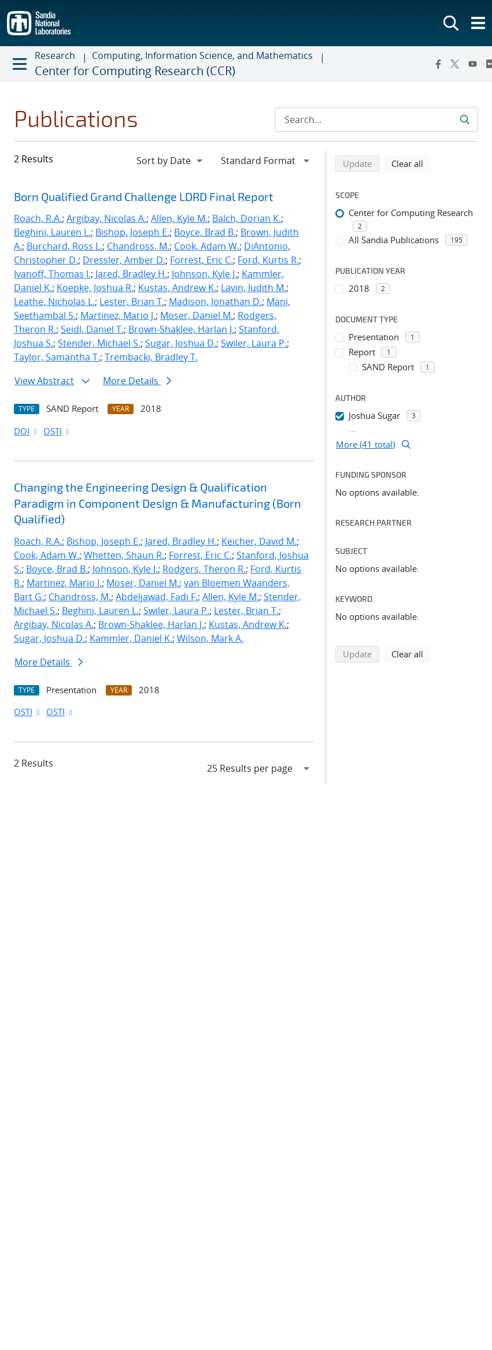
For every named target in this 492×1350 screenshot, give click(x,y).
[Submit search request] (464, 119)
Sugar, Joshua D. (180, 343)
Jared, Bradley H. (131, 273)
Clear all (411, 163)
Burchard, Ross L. (64, 246)
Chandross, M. (138, 246)
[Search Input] (376, 119)
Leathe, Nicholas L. (54, 301)
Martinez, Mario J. (118, 315)
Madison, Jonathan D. (215, 301)
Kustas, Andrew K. (177, 287)
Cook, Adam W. (206, 246)
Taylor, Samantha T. (57, 357)
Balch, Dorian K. (246, 218)
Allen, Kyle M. (179, 218)
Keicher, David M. (259, 541)
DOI (26, 431)
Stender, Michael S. (99, 343)
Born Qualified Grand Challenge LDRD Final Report (143, 196)
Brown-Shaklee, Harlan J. (181, 329)
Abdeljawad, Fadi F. (157, 596)
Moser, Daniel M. (196, 315)
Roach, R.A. (38, 218)
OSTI (57, 431)
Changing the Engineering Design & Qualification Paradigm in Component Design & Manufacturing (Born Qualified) (157, 503)
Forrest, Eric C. (201, 260)
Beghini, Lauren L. (52, 232)
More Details (137, 380)
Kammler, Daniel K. (131, 638)
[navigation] (171, 160)
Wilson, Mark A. (210, 638)
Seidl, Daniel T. (92, 329)
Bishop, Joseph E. (132, 232)
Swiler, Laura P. (254, 343)
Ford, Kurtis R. (268, 260)
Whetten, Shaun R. (124, 555)
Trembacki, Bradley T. (151, 357)
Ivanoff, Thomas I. (52, 273)
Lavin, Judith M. (253, 287)
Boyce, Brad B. (205, 232)
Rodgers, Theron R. (204, 569)
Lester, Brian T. (131, 301)
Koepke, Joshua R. (95, 287)
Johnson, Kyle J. (204, 273)
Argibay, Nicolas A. (106, 218)
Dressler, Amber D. (124, 260)
